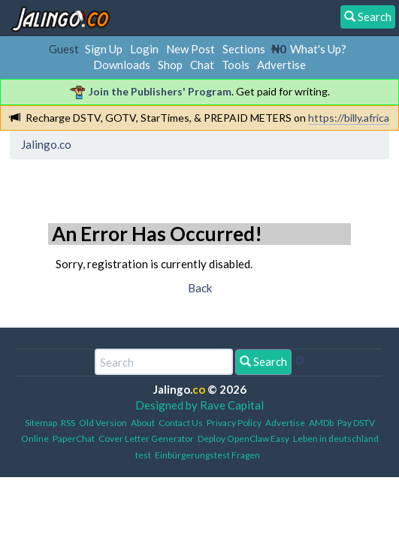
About (143, 422)
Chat (202, 64)
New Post (190, 49)
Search (263, 361)
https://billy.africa (348, 117)
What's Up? (318, 49)
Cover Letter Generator (146, 438)
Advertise (281, 64)
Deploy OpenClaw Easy (243, 438)
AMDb (321, 422)
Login (144, 49)
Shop (170, 64)
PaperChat (74, 438)
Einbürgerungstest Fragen (207, 455)
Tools (235, 64)
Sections (243, 49)
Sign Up (103, 49)
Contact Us (181, 422)
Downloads (121, 64)
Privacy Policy (234, 422)
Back (200, 288)
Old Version (103, 422)
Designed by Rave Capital (199, 405)
